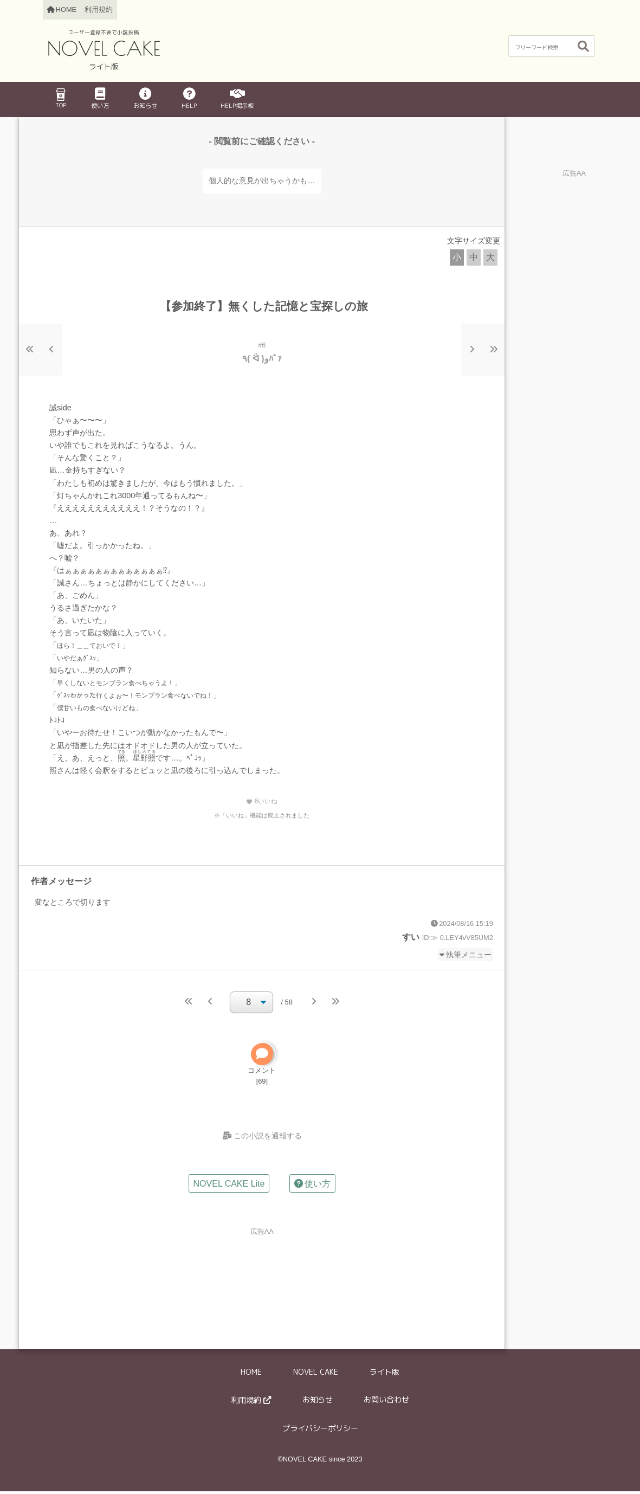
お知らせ (145, 99)
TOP (61, 98)
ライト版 (384, 1374)
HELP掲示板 (237, 99)
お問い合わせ (386, 1402)
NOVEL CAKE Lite (229, 1185)
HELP (189, 99)
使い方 (100, 99)
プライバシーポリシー (320, 1431)
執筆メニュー (469, 954)
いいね (261, 801)
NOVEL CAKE (315, 1374)
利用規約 (99, 9)
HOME (251, 1374)
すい (410, 937)
